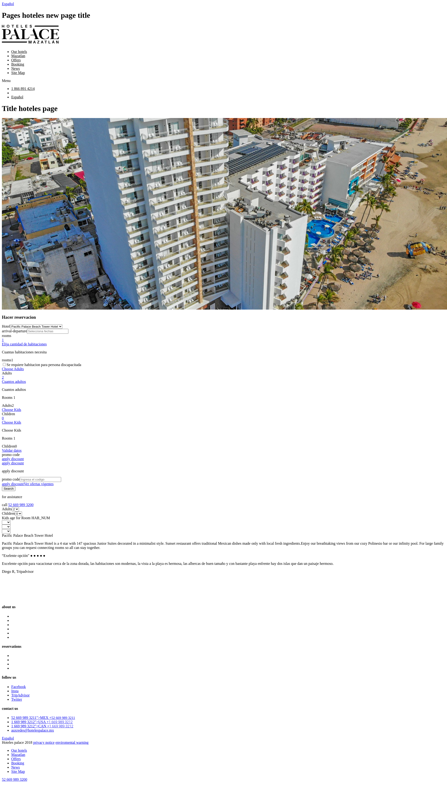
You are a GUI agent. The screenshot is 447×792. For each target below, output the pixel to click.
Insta (15, 691)
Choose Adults (13, 369)
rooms (6, 336)
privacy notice (44, 742)
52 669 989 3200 (21, 505)
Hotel (6, 326)
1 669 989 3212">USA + (42, 722)
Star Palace (19, 660)
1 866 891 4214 (23, 89)
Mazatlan (18, 56)
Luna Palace (20, 656)
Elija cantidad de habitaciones (24, 344)
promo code (11, 455)
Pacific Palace (21, 668)
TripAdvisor (20, 695)
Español (8, 4)
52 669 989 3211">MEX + (43, 718)
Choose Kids (11, 410)
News (15, 68)
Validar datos (12, 450)
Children (8, 414)
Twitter (16, 699)
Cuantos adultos (14, 382)
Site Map (18, 73)
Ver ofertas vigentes (39, 484)
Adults (7, 373)
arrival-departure (14, 331)
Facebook (18, 687)
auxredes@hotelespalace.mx (32, 730)
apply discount (13, 463)
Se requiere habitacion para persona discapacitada (44, 365)
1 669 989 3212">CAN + (42, 726)
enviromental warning (72, 742)
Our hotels (19, 52)
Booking (17, 64)
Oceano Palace (22, 664)
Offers (16, 60)
